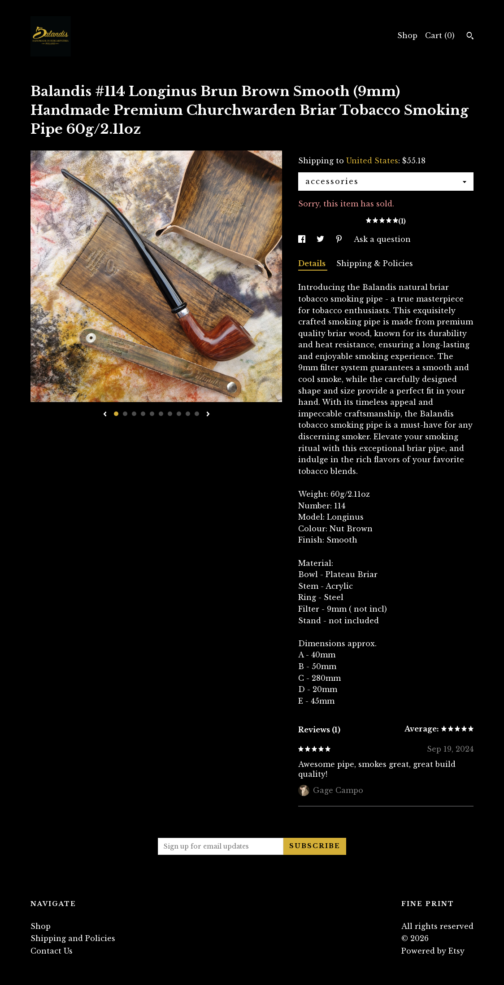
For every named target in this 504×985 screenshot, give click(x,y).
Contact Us (51, 950)
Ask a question (382, 239)
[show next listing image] (208, 415)
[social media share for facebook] (303, 239)
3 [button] (134, 414)
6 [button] (161, 414)
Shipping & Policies (374, 263)
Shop (407, 35)
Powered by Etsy (433, 950)
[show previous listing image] (105, 415)
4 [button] (143, 414)
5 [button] (152, 414)
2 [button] (125, 414)
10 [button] (197, 414)
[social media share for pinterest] (340, 239)
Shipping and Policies (72, 938)
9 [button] (188, 414)
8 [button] (179, 414)
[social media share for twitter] (321, 239)
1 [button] (116, 414)
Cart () (440, 35)
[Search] (470, 37)
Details (312, 263)
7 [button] (170, 414)
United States (372, 160)
